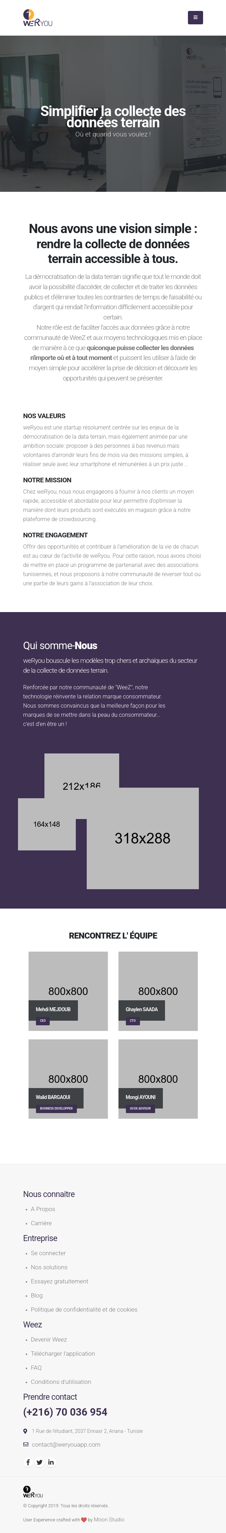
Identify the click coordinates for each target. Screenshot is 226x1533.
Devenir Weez (49, 1339)
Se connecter (48, 1253)
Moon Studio (109, 1519)
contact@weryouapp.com (66, 1444)
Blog (37, 1295)
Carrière (41, 1223)
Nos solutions (49, 1267)
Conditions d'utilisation (61, 1381)
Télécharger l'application (63, 1353)
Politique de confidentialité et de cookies (84, 1309)
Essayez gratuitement (59, 1281)
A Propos (43, 1209)
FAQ (36, 1367)
